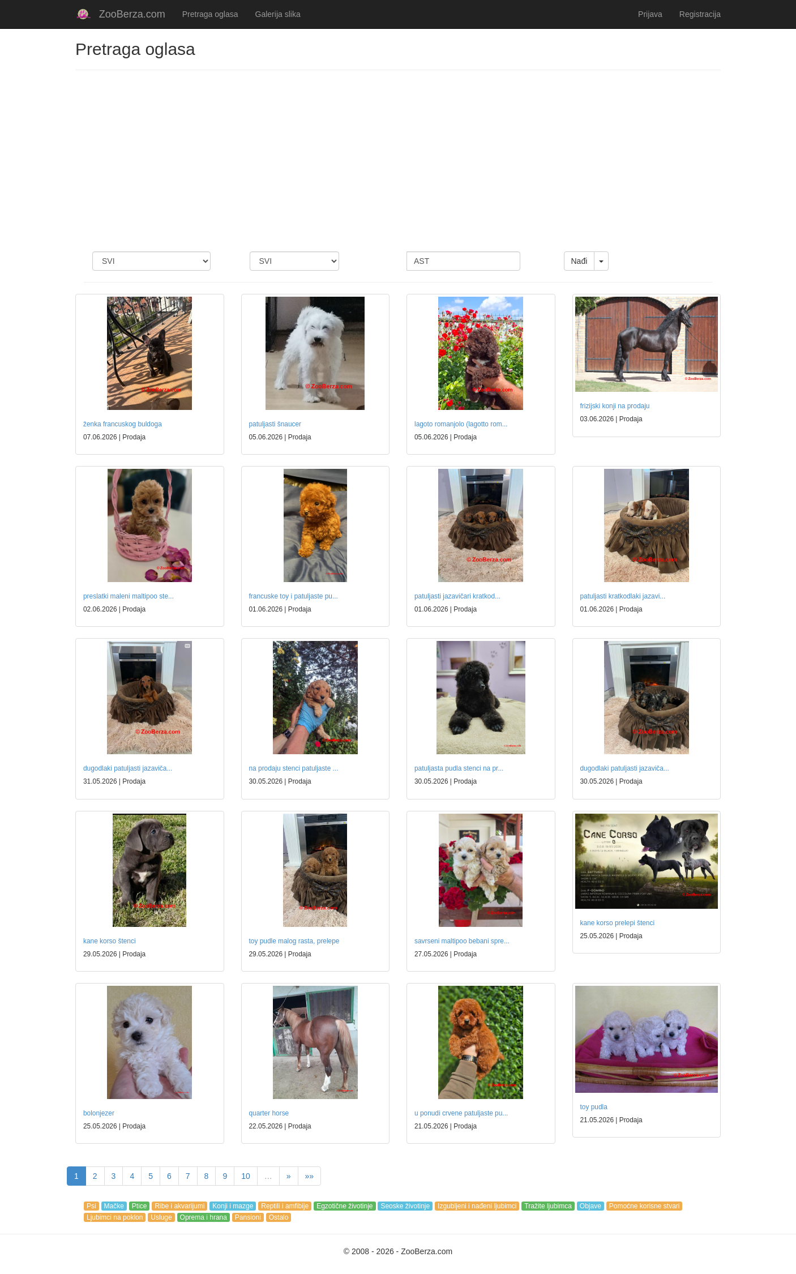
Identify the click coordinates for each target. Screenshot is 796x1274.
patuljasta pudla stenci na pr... (458, 768)
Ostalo (279, 1217)
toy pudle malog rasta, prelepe (294, 941)
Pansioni (248, 1217)
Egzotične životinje (344, 1206)
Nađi (579, 261)
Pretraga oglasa (210, 14)
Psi (91, 1206)
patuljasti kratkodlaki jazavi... (623, 596)
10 (245, 1176)
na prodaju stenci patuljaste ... (294, 768)
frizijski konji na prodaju (615, 406)
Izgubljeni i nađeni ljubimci (477, 1206)
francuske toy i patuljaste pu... (293, 596)
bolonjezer (98, 1113)
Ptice (139, 1206)
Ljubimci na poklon (115, 1217)
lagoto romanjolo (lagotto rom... (461, 424)
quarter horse (269, 1113)
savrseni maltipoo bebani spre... (462, 941)
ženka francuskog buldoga (122, 424)
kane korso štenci (109, 941)
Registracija (700, 14)
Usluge (161, 1217)
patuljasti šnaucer (275, 424)
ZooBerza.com (132, 14)
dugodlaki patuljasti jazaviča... (127, 768)
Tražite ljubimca (548, 1206)
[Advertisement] (398, 161)
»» (309, 1176)
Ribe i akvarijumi (179, 1206)
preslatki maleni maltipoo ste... (128, 596)
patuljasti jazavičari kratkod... (457, 596)
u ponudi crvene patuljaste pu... (461, 1113)
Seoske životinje (405, 1206)
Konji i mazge (232, 1206)
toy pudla (593, 1107)
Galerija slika (278, 14)
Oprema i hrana (203, 1217)
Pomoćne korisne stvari (644, 1206)
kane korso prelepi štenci (617, 923)
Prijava (650, 14)
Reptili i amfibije (285, 1206)
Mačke (114, 1206)
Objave (590, 1206)
